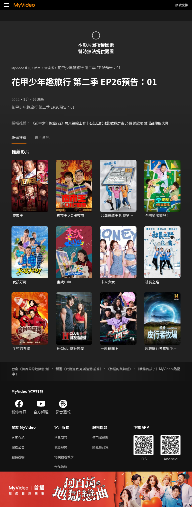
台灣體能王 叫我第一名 (116, 215)
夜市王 (18, 215)
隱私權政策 (104, 449)
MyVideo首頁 (23, 67)
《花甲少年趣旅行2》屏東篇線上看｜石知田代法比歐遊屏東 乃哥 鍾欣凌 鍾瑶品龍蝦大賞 (104, 123)
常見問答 (61, 439)
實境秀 (54, 67)
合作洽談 (61, 470)
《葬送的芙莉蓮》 (136, 369)
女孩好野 (20, 282)
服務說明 (19, 460)
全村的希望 (21, 349)
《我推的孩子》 (168, 369)
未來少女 (108, 282)
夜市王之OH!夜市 (71, 215)
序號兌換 (181, 4)
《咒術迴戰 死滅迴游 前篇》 (94, 369)
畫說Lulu (64, 282)
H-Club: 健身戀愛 (71, 349)
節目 (41, 67)
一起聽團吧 (110, 349)
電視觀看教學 (65, 460)
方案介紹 (19, 439)
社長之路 (152, 282)
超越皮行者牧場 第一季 (160, 349)
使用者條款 (104, 439)
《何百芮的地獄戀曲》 (38, 369)
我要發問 (61, 449)
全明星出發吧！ (158, 215)
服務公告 (19, 449)
